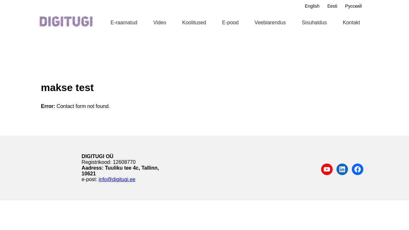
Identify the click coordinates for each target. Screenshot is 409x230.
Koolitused (194, 22)
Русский (353, 6)
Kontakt (351, 22)
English (312, 6)
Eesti (332, 6)
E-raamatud (124, 22)
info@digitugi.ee (117, 179)
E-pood (230, 22)
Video (159, 22)
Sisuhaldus (314, 22)
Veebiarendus (270, 22)
